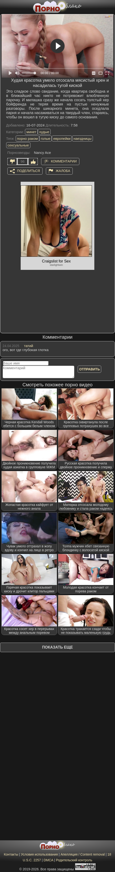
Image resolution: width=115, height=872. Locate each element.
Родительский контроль (74, 860)
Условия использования (39, 854)
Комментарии (64, 161)
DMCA (48, 860)
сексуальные (18, 145)
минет (31, 132)
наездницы (82, 138)
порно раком (27, 138)
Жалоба (63, 171)
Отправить (89, 369)
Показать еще (57, 647)
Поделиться (28, 171)
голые (45, 138)
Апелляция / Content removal (83, 854)
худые (44, 132)
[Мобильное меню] (4, 6)
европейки (62, 138)
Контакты (11, 854)
